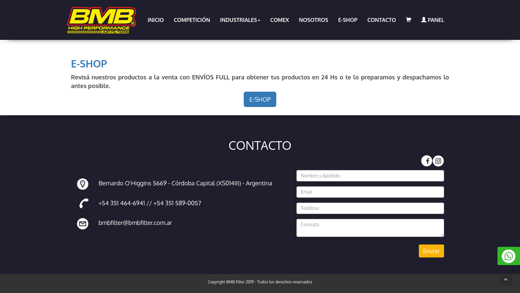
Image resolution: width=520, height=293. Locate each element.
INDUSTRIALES (240, 20)
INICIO (156, 20)
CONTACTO (381, 20)
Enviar (431, 250)
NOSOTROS (313, 20)
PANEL (432, 20)
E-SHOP (348, 20)
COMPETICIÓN (192, 20)
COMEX (279, 20)
